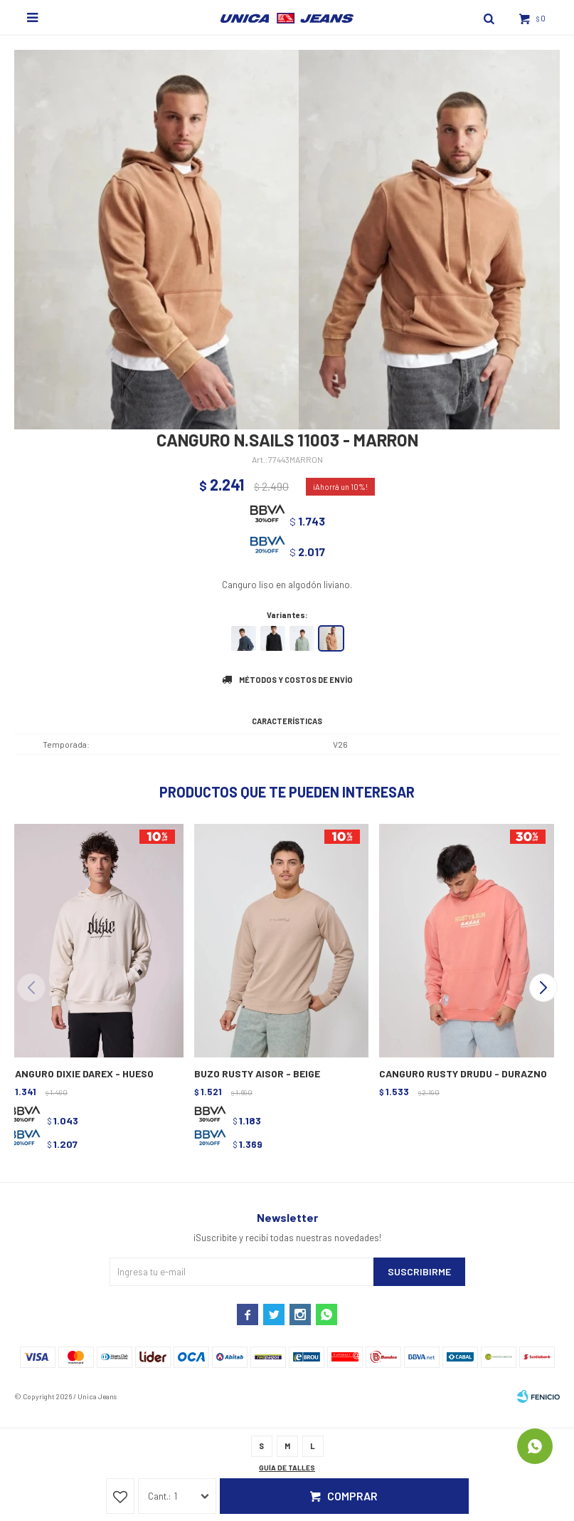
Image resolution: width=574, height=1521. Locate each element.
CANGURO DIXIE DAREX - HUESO (81, 1073)
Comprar (352, 1495)
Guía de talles (287, 1467)
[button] (543, 987)
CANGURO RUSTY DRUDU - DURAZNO (463, 1073)
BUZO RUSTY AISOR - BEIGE (257, 1073)
